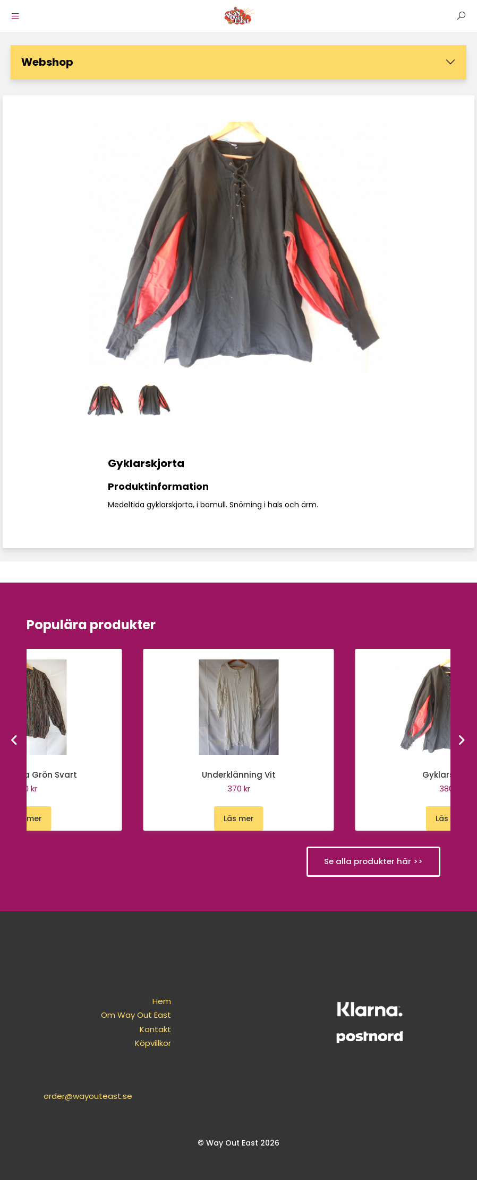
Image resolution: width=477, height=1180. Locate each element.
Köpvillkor (132, 1043)
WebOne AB (296, 1169)
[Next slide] (462, 739)
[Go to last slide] (15, 739)
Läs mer (27, 818)
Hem (141, 1001)
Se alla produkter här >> (372, 861)
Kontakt (134, 1029)
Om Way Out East (115, 1015)
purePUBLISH (219, 1169)
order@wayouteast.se (371, 1022)
